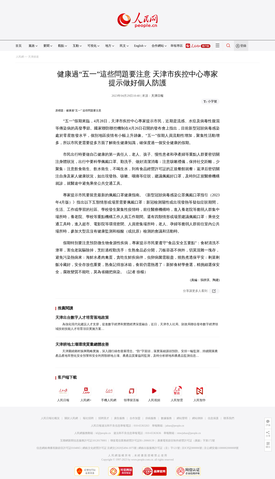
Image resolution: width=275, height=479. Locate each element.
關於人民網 (71, 418)
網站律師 (197, 418)
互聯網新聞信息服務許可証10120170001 (83, 440)
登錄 (243, 45)
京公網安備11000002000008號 (221, 448)
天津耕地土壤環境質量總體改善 (82, 344)
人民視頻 (154, 393)
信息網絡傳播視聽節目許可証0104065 (58, 448)
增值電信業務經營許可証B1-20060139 (132, 440)
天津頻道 (33, 56)
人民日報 (63, 393)
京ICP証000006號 (192, 448)
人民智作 (199, 393)
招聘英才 (103, 418)
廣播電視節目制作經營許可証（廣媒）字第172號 (186, 440)
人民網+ (86, 393)
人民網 (20, 56)
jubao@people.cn (174, 425)
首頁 (18, 45)
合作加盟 (135, 418)
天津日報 (157, 95)
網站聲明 (182, 418)
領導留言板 (131, 393)
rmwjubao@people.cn (189, 433)
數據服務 (166, 418)
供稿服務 (150, 418)
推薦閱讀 (65, 308)
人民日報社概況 (50, 418)
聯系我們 (228, 418)
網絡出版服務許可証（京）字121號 (159, 448)
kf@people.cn (103, 433)
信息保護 (213, 418)
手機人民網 (108, 393)
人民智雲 (177, 393)
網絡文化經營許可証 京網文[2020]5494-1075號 (109, 448)
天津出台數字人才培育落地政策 (82, 317)
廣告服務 (119, 418)
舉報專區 (177, 45)
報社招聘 (88, 418)
